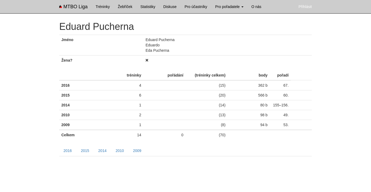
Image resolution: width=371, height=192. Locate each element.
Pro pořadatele (229, 7)
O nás (256, 7)
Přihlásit (305, 7)
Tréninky (103, 7)
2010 (119, 151)
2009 (137, 151)
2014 (102, 151)
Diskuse (170, 7)
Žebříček (125, 7)
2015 (85, 151)
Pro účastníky (196, 7)
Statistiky (147, 7)
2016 (67, 151)
